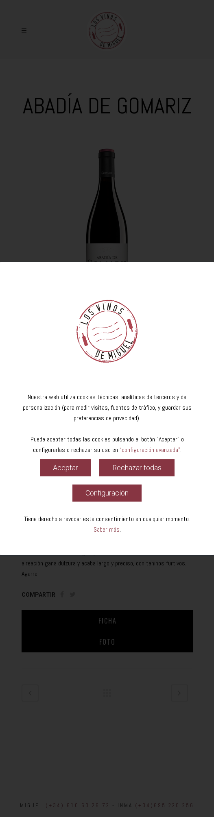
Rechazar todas (137, 467)
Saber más (107, 529)
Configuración (107, 493)
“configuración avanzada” (150, 449)
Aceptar (65, 467)
